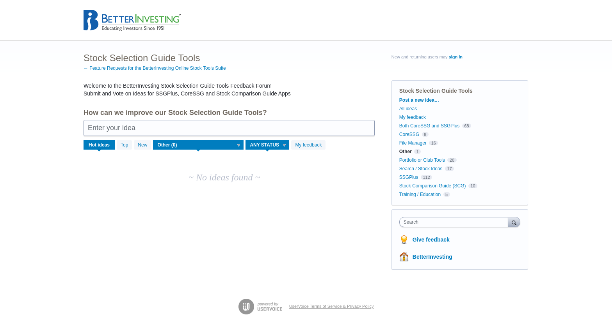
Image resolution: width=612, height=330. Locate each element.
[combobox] (455, 222)
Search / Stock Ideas (421, 168)
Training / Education (420, 194)
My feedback (308, 145)
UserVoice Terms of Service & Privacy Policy (331, 306)
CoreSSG (409, 134)
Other (405, 151)
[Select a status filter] (268, 145)
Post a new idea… (419, 100)
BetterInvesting (432, 257)
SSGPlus (408, 177)
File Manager (413, 143)
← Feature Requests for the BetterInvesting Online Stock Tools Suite (155, 68)
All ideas (408, 108)
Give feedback (431, 239)
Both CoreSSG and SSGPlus (429, 126)
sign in (456, 57)
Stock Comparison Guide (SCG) (432, 186)
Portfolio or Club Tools (422, 160)
